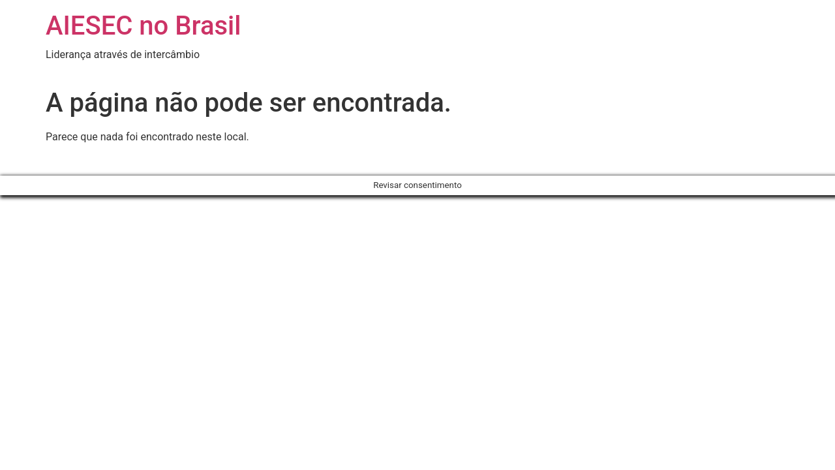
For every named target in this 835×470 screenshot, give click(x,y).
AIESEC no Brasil (143, 25)
